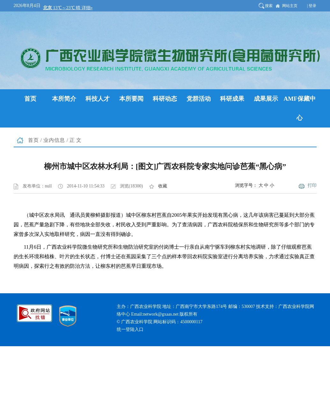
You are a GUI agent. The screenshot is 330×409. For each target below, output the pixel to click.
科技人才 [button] (97, 98)
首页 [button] (30, 98)
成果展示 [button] (266, 98)
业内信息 (54, 140)
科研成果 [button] (232, 98)
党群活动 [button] (199, 98)
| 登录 (311, 6)
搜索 (269, 6)
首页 (33, 140)
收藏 (162, 186)
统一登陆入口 (130, 329)
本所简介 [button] (64, 98)
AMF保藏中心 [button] (299, 108)
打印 (312, 185)
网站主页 (289, 6)
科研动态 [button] (165, 98)
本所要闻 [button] (131, 98)
